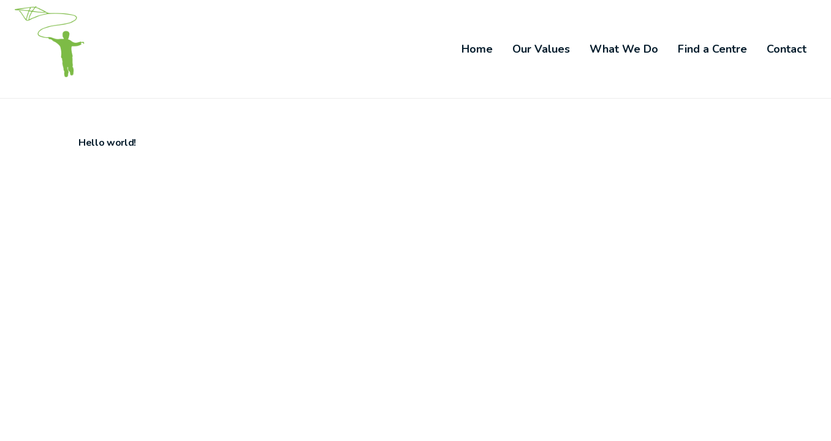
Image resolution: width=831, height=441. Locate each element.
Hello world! (107, 142)
